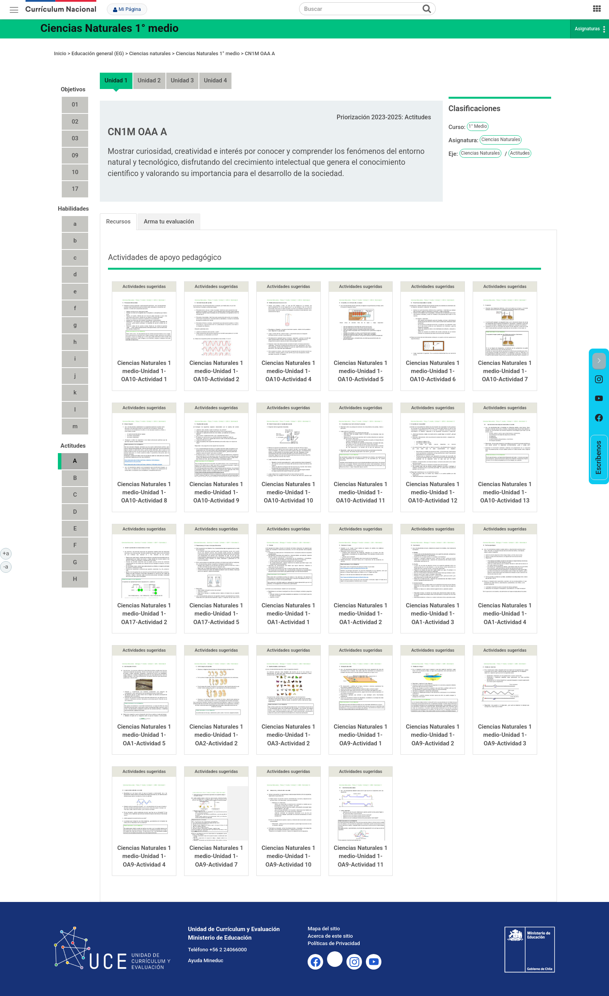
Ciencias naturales (150, 53)
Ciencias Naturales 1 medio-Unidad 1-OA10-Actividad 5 (361, 371)
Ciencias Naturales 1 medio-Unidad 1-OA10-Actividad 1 (144, 371)
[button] (599, 361)
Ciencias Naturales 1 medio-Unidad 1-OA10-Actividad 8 (144, 492)
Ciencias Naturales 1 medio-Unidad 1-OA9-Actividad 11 (361, 856)
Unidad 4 (215, 80)
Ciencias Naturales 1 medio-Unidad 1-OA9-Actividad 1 (361, 735)
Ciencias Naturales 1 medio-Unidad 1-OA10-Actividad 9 (217, 492)
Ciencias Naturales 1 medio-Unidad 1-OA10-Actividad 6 (433, 371)
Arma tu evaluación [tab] (169, 221)
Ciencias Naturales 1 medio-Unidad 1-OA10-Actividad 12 (433, 492)
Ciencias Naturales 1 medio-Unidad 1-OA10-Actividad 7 (505, 371)
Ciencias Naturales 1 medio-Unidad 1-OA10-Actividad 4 (288, 371)
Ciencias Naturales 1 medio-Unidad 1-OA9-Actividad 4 (144, 856)
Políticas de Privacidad (334, 943)
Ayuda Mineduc (205, 960)
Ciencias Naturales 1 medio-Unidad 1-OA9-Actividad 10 (288, 856)
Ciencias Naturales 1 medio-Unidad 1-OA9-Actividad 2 (433, 735)
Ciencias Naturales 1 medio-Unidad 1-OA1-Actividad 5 (144, 735)
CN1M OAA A (260, 53)
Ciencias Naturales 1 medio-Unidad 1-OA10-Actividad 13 (505, 492)
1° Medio (477, 126)
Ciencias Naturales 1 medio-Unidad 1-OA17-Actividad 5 (217, 614)
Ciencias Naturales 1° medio (109, 28)
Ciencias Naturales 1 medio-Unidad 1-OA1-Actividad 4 (505, 614)
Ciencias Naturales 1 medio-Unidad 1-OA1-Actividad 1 (288, 614)
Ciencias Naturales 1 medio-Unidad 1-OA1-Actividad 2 (361, 614)
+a (7, 553)
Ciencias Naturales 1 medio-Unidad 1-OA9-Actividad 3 (505, 735)
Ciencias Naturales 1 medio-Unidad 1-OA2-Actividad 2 (217, 735)
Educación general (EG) (97, 53)
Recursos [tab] (118, 221)
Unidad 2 (149, 80)
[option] (599, 379)
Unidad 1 (115, 80)
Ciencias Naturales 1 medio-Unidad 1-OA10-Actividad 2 (217, 371)
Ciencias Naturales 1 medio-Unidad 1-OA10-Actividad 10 (288, 492)
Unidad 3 (182, 80)
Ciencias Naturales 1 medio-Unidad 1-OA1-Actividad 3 (433, 614)
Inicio (60, 53)
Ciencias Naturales (500, 139)
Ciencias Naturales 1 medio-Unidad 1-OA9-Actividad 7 (217, 856)
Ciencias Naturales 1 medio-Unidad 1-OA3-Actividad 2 (288, 735)
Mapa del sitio (324, 928)
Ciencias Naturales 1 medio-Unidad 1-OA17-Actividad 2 (144, 614)
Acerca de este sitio (330, 936)
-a (7, 566)
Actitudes (520, 153)
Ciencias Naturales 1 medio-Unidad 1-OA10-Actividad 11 (361, 492)
